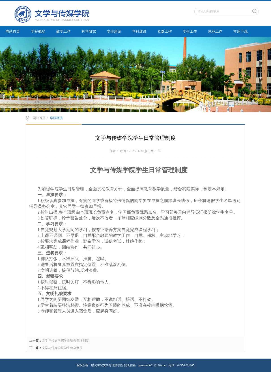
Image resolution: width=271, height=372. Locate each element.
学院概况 (38, 31)
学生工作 (190, 31)
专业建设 (114, 31)
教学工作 (63, 31)
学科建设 (139, 31)
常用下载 (240, 31)
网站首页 (13, 31)
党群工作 (164, 31)
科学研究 (89, 31)
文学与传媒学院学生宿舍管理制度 (65, 340)
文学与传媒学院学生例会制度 (62, 348)
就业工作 (215, 31)
